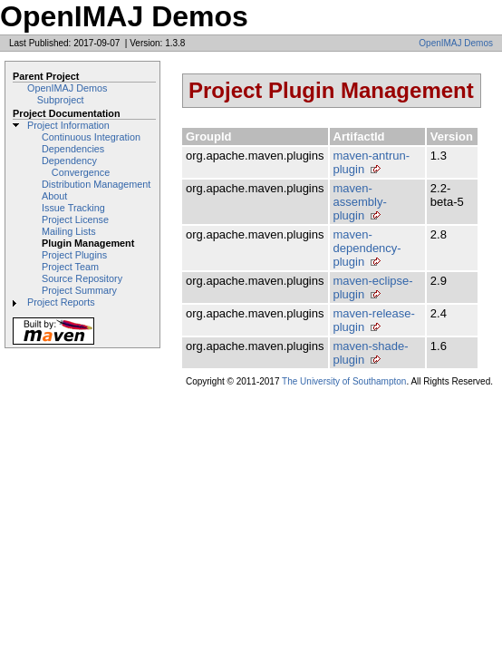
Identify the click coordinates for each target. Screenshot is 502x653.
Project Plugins (74, 254)
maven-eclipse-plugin (373, 287)
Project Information (68, 125)
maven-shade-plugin (371, 352)
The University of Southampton (344, 381)
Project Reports (61, 302)
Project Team (70, 266)
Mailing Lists (69, 231)
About (54, 195)
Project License (75, 219)
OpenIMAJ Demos (456, 43)
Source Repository (82, 278)
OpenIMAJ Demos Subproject (67, 94)
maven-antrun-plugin (371, 162)
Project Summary (79, 290)
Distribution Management (96, 184)
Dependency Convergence (76, 166)
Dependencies (73, 148)
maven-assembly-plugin (360, 201)
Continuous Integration (91, 137)
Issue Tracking (73, 207)
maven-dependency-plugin (367, 248)
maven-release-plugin (374, 320)
